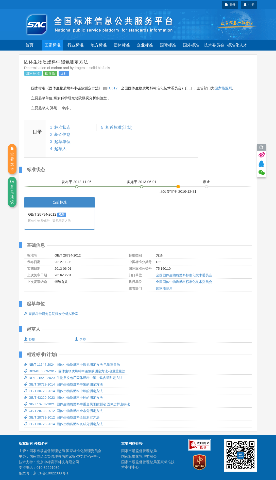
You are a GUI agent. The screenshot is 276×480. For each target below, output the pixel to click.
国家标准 (52, 45)
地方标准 (99, 45)
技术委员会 (214, 45)
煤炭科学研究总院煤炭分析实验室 (51, 314)
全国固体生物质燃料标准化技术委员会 (184, 275)
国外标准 (191, 45)
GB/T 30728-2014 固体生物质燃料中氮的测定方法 (63, 384)
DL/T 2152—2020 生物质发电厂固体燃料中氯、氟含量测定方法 (73, 378)
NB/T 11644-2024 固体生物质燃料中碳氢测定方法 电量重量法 (72, 364)
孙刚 (29, 339)
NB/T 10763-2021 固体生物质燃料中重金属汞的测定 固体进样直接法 (77, 404)
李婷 (80, 339)
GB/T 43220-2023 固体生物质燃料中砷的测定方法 (63, 397)
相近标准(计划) (119, 127)
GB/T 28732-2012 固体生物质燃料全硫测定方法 (61, 417)
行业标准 (75, 45)
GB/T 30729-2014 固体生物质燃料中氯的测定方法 (63, 391)
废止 (206, 182)
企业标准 (145, 45)
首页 (29, 45)
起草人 (60, 149)
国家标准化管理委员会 (139, 456)
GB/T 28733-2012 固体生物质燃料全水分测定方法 (63, 411)
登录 (230, 5)
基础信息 (62, 134)
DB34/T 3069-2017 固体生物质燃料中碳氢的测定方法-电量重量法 (74, 371)
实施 (142, 182)
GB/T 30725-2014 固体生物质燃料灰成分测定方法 (63, 424)
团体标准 (122, 45)
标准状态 (62, 127)
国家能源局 (223, 88)
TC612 (112, 88)
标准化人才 (237, 45)
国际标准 (168, 45)
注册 (249, 5)
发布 (77, 182)
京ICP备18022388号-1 (50, 473)
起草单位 (62, 141)
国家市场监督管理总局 (139, 451)
